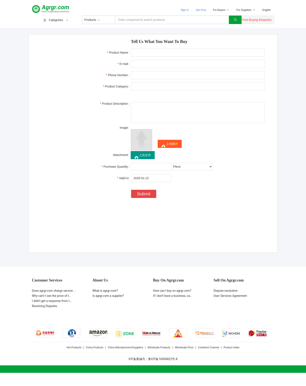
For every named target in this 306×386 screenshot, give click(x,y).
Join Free (201, 10)
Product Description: (114, 103)
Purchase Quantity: (115, 166)
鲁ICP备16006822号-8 (162, 359)
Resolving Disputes (44, 306)
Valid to (123, 178)
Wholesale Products (159, 347)
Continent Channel (208, 347)
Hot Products (74, 347)
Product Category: (116, 86)
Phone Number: (117, 75)
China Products (95, 347)
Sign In (185, 10)
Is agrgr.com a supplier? (108, 295)
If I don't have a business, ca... (172, 295)
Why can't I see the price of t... (51, 295)
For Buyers (221, 10)
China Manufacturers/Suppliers (125, 347)
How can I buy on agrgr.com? (172, 290)
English (266, 10)
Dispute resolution (226, 290)
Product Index (231, 347)
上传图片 (170, 145)
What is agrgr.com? (105, 290)
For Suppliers (246, 10)
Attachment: (121, 154)
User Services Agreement (230, 295)
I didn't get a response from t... (52, 301)
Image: (124, 127)
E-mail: (123, 63)
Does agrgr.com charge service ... (54, 290)
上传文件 (143, 156)
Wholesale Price (184, 347)
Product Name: (118, 52)
